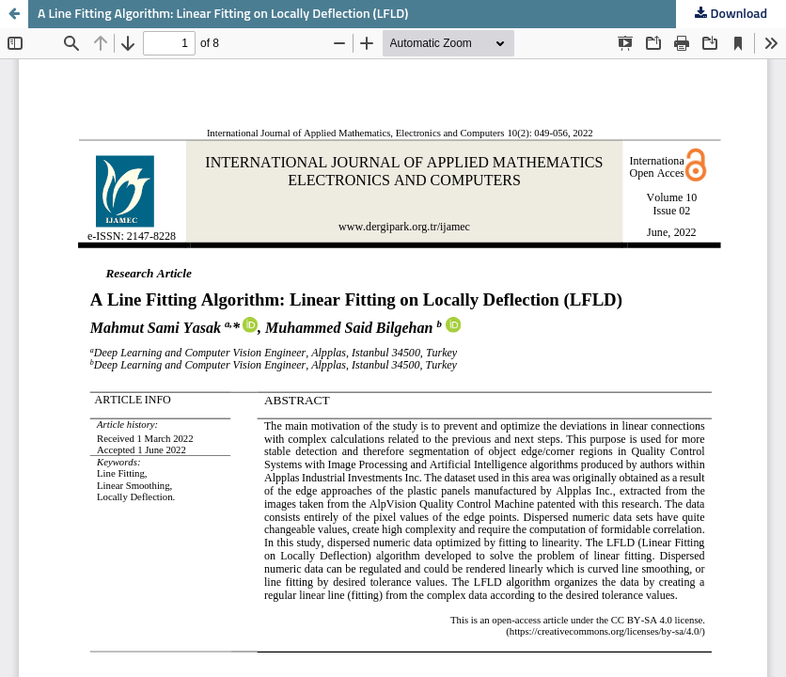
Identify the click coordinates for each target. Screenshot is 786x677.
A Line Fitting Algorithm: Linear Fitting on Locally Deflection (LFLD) (223, 14)
